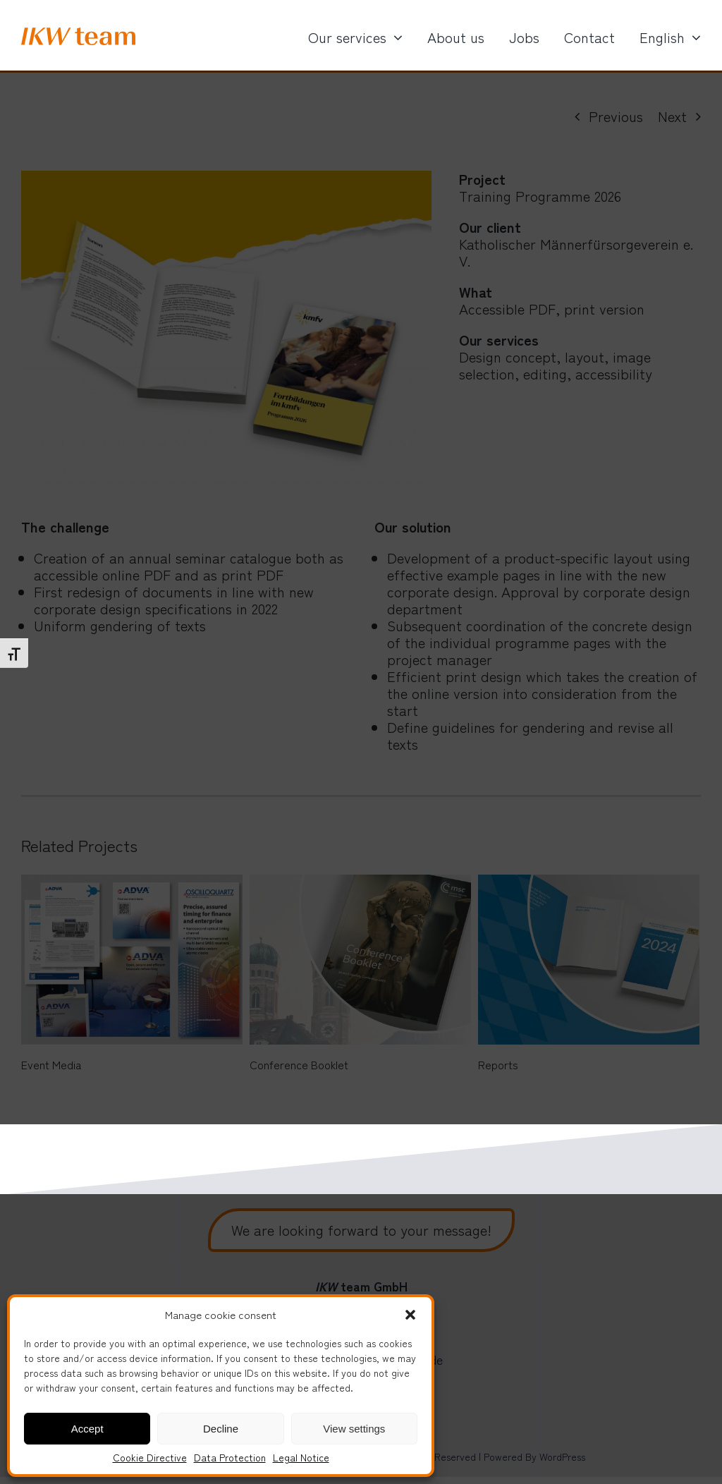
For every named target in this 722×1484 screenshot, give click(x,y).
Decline (220, 1429)
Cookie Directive (150, 1458)
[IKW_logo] (78, 34)
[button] (410, 1315)
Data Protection (230, 1458)
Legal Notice (301, 1458)
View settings (354, 1429)
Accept (87, 1429)
